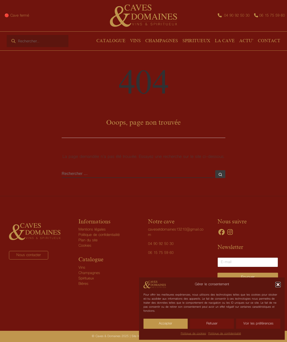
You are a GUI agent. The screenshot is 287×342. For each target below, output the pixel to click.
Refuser (211, 323)
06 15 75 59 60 (272, 15)
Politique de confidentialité (224, 333)
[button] (278, 284)
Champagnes (89, 273)
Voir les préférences (258, 323)
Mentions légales (92, 229)
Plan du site (88, 240)
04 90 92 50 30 (237, 15)
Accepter (165, 323)
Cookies (84, 245)
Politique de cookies (193, 333)
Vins (81, 267)
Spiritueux (86, 278)
